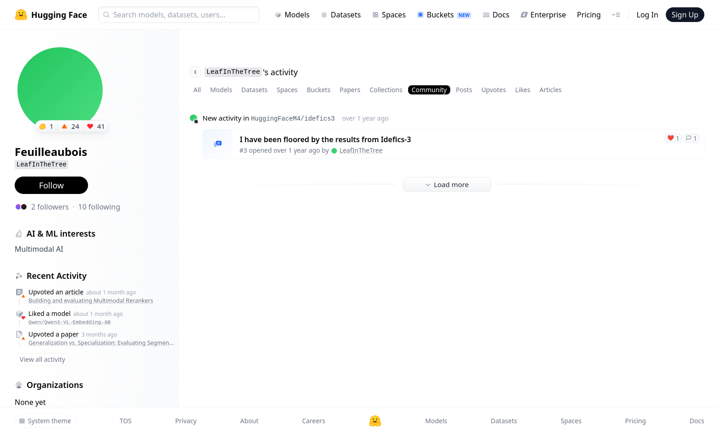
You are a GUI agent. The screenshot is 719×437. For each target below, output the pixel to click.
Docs (495, 15)
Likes (522, 89)
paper (70, 334)
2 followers (50, 207)
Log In (647, 15)
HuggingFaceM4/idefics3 (293, 118)
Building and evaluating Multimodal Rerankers (90, 300)
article (74, 292)
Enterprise (543, 15)
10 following (99, 207)
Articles (550, 89)
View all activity (42, 359)
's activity (244, 71)
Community (429, 89)
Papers (350, 89)
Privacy (186, 420)
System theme (45, 420)
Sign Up (685, 15)
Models (292, 15)
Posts (464, 89)
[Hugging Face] (375, 421)
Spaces (389, 15)
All (197, 89)
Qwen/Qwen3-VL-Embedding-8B (69, 322)
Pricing (589, 15)
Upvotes (493, 89)
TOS (126, 420)
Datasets (341, 15)
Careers (313, 420)
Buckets (444, 15)
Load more (447, 184)
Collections (386, 89)
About (249, 420)
